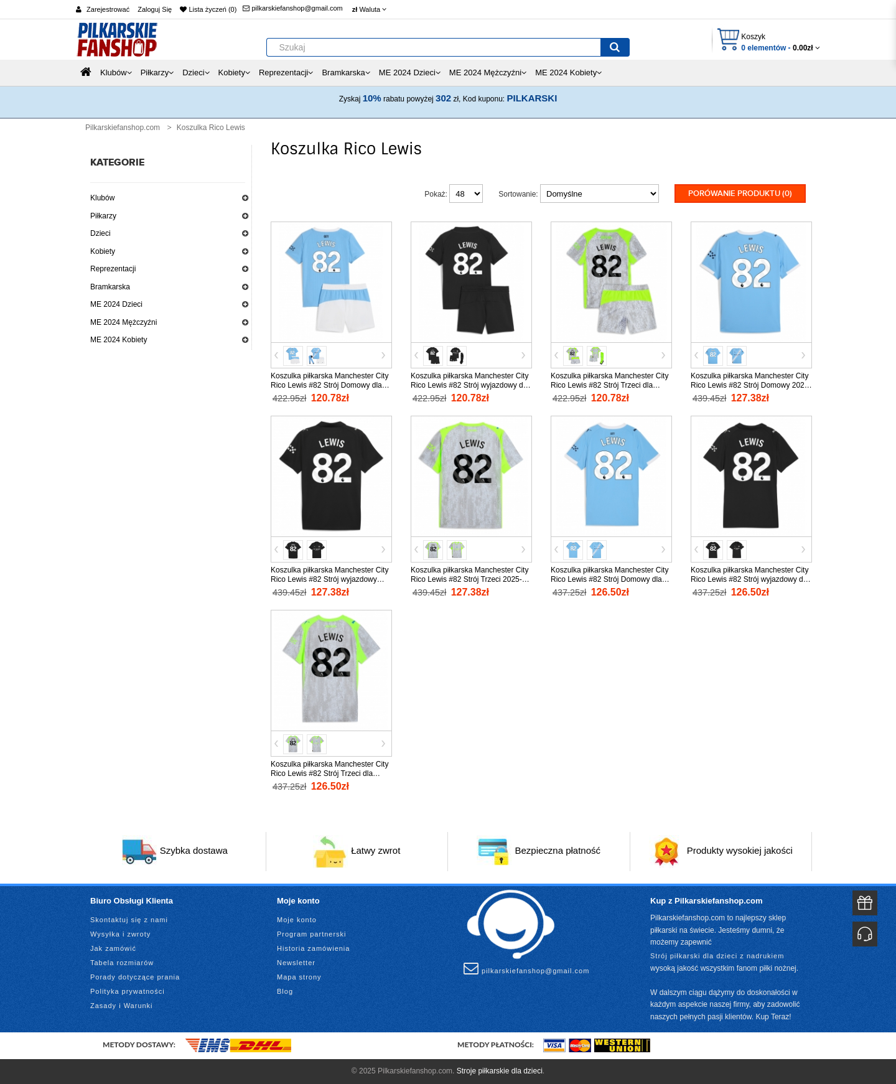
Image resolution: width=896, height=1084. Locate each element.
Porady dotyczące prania (135, 977)
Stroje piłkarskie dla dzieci (500, 1071)
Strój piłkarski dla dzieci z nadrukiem (717, 956)
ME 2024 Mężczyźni (123, 322)
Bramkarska (110, 287)
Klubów (102, 198)
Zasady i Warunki (121, 1005)
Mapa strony (299, 977)
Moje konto (297, 919)
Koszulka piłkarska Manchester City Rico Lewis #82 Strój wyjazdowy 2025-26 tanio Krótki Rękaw (329, 579)
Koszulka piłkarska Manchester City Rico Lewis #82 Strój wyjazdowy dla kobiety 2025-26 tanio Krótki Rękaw (750, 579)
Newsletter (296, 962)
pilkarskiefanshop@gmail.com (292, 8)
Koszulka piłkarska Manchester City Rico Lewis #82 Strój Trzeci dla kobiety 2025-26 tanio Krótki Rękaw (329, 773)
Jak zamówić (113, 948)
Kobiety (102, 251)
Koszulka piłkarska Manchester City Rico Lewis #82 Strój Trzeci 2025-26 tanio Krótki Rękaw (470, 579)
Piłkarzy (103, 216)
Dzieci (100, 233)
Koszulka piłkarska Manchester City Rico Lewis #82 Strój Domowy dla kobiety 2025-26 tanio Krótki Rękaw (609, 579)
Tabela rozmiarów (122, 962)
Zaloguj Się (155, 9)
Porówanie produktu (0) (740, 194)
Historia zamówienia (313, 948)
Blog (285, 991)
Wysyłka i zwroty (120, 934)
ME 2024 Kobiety (118, 339)
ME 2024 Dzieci (116, 304)
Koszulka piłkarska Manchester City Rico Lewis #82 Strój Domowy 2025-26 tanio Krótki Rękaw (751, 385)
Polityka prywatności (127, 991)
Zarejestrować (107, 9)
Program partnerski (312, 934)
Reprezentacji (113, 268)
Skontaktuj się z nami (129, 919)
